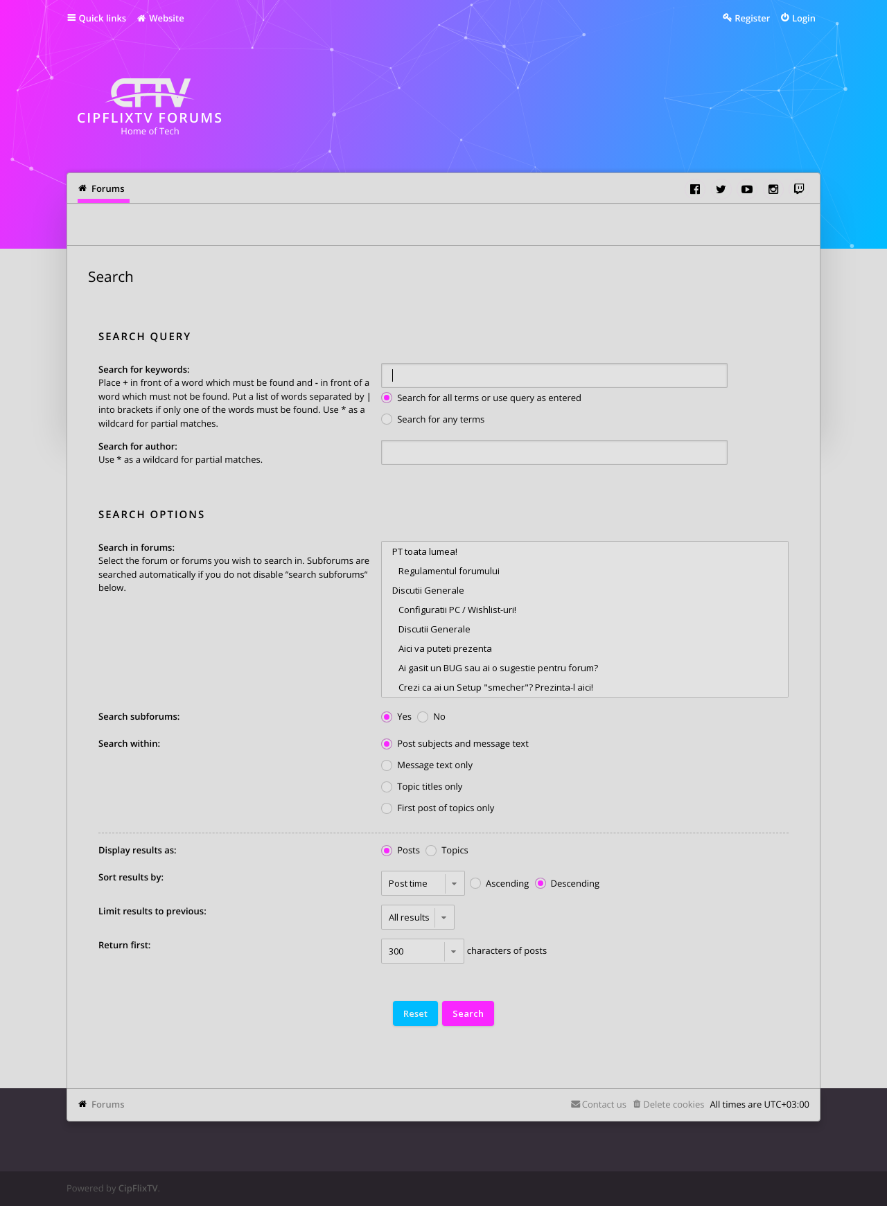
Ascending (499, 884)
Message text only (427, 766)
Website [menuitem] (160, 18)
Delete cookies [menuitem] (673, 1104)
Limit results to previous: (152, 911)
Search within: (129, 743)
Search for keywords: (144, 369)
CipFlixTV (138, 1188)
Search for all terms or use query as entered (481, 398)
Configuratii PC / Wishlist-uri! (585, 609)
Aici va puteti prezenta (585, 648)
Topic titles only (421, 787)
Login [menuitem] (804, 18)
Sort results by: (131, 877)
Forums (107, 1104)
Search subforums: (138, 716)
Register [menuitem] (752, 18)
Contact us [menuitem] (604, 1104)
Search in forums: (136, 547)
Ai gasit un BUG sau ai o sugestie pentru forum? (585, 667)
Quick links (103, 18)
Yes (396, 717)
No (431, 717)
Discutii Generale (585, 590)
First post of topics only (437, 808)
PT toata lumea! (585, 551)
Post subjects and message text (454, 744)
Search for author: (137, 446)
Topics (446, 851)
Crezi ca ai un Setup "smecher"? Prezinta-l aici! (585, 687)
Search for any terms (432, 420)
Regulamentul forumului (585, 570)
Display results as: (137, 850)
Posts (400, 851)
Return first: (124, 945)
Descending (567, 884)
